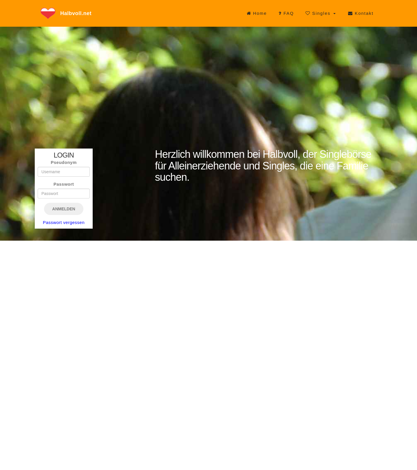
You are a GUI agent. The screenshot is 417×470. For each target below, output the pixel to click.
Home (257, 13)
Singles (319, 13)
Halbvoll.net (76, 13)
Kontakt (361, 13)
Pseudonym (64, 162)
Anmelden (63, 209)
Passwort (64, 184)
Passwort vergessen (64, 222)
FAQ (286, 13)
